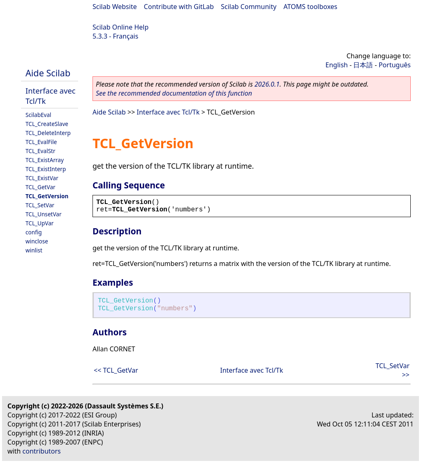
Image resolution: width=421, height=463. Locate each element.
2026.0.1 (267, 84)
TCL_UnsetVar (43, 214)
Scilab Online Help (120, 27)
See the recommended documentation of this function (174, 93)
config (33, 232)
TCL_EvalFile (41, 142)
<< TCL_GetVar (116, 370)
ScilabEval (38, 115)
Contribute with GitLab (179, 6)
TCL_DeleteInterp (48, 133)
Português (395, 64)
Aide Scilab (47, 73)
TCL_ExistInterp (45, 169)
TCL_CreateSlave (46, 124)
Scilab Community (248, 6)
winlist (33, 250)
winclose (36, 241)
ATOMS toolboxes (311, 6)
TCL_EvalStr (40, 151)
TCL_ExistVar (41, 178)
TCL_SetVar (39, 205)
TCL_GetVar (40, 187)
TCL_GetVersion (46, 196)
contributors (42, 451)
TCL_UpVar (39, 223)
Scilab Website (115, 6)
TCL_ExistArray (44, 160)
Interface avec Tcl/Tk (168, 112)
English (337, 64)
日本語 (363, 64)
